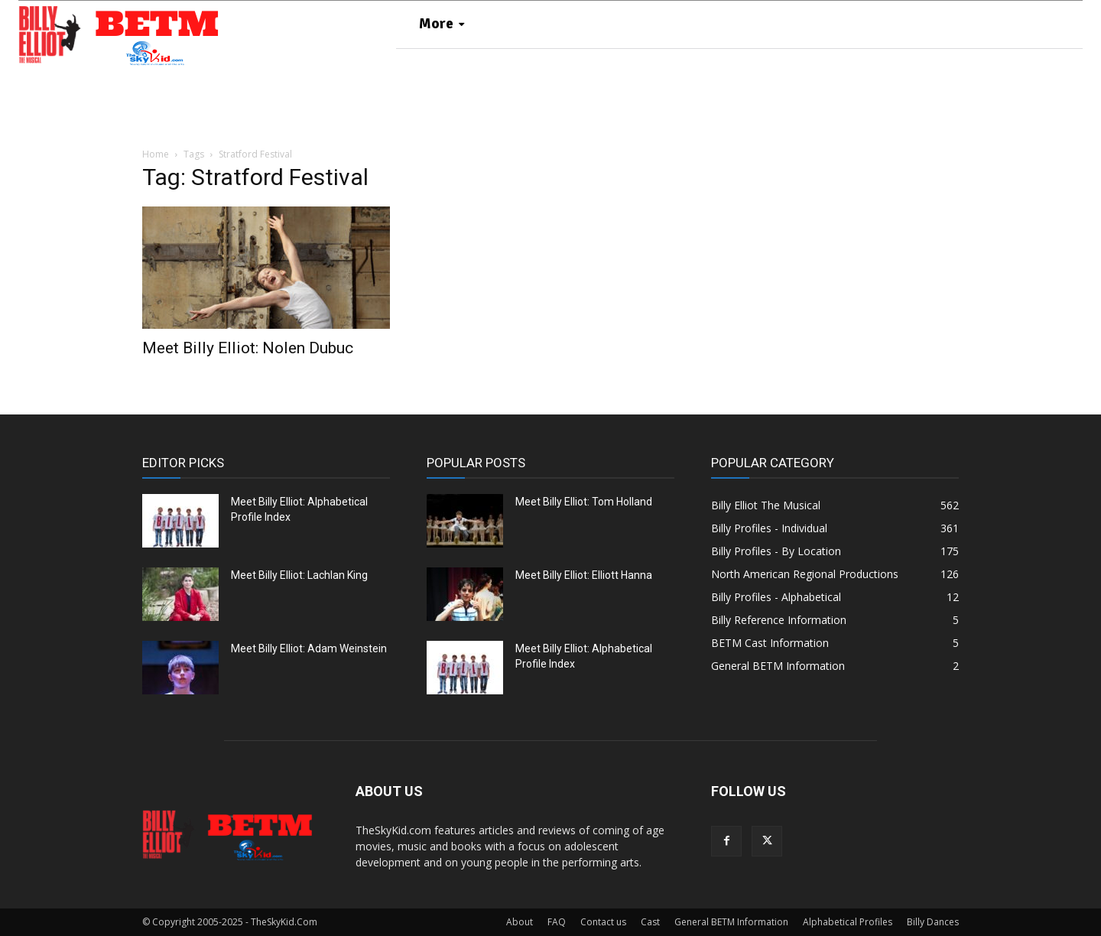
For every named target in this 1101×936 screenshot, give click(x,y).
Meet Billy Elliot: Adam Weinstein (309, 648)
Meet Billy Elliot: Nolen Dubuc (247, 348)
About (519, 921)
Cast (650, 921)
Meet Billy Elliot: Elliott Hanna (583, 575)
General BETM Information (731, 921)
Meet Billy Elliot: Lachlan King (299, 575)
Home (155, 154)
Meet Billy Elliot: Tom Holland (583, 502)
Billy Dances (933, 921)
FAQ (556, 921)
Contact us (603, 921)
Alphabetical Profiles (847, 921)
